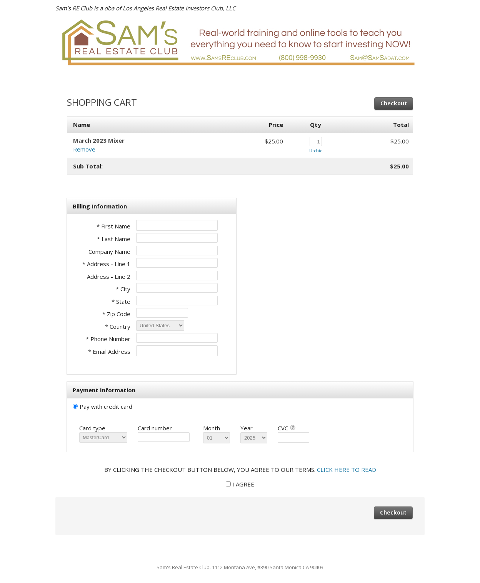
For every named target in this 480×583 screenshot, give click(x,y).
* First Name (113, 226)
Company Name (109, 251)
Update (315, 150)
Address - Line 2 (108, 276)
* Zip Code (116, 314)
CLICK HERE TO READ (346, 469)
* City (123, 289)
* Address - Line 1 (106, 264)
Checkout (393, 103)
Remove (84, 149)
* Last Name (113, 239)
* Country (117, 326)
